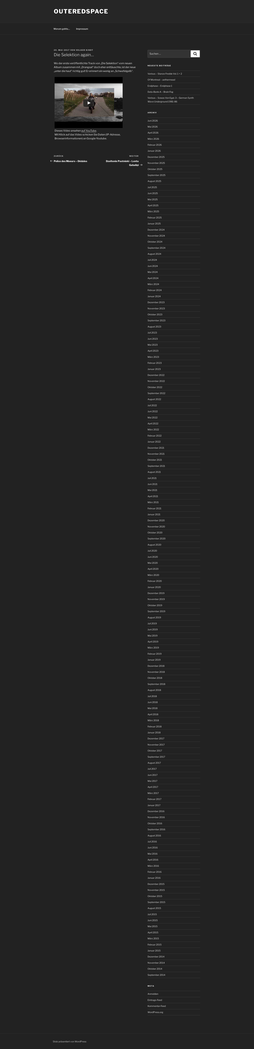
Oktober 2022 (155, 387)
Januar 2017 (154, 805)
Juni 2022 (153, 411)
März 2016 (153, 865)
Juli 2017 (152, 768)
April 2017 (153, 787)
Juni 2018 (153, 702)
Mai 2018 (152, 708)
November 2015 (156, 890)
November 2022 (156, 381)
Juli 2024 (152, 259)
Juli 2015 (152, 914)
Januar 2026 (154, 150)
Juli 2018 (152, 696)
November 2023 (156, 308)
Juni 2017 (152, 775)
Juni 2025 (153, 193)
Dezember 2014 (156, 956)
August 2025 (154, 181)
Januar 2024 (154, 296)
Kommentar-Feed (157, 1006)
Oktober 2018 (155, 677)
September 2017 (156, 756)
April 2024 (153, 278)
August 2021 (154, 472)
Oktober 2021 (155, 459)
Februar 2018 (155, 726)
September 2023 (156, 320)
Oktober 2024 (155, 241)
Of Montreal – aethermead (161, 79)
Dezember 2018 (156, 665)
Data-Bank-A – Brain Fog (160, 91)
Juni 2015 (153, 920)
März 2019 (153, 647)
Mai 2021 (152, 490)
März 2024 (153, 284)
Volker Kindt (84, 50)
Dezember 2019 (156, 593)
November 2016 (156, 817)
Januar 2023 (154, 369)
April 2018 (153, 714)
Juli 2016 (152, 841)
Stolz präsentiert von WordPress (69, 1041)
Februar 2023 (155, 362)
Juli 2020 (152, 550)
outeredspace (81, 11)
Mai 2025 (153, 199)
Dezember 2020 (156, 520)
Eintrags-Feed (155, 1000)
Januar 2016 (154, 877)
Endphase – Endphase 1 (160, 85)
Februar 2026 (155, 144)
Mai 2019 (152, 635)
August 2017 (154, 762)
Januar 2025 (154, 223)
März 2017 (153, 793)
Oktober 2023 (155, 314)
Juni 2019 (153, 629)
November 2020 (156, 526)
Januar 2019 (154, 659)
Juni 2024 (153, 266)
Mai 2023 (153, 344)
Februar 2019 (155, 653)
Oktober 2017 (155, 750)
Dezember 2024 (156, 229)
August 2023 (154, 326)
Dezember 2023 (156, 302)
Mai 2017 (152, 781)
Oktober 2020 (155, 532)
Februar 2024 (155, 290)
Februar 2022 (155, 435)
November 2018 (156, 671)
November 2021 (156, 453)
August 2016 (154, 835)
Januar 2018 (154, 732)
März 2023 (153, 356)
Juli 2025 (152, 187)
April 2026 (153, 132)
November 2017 (156, 744)
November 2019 (156, 599)
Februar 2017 (154, 799)
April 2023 (153, 350)
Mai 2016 (152, 853)
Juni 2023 (153, 338)
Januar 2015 (154, 950)
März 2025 (153, 211)
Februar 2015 (155, 944)
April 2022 (153, 423)
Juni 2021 (152, 484)
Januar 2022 (154, 441)
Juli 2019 (152, 623)
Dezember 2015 (156, 884)
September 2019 (156, 611)
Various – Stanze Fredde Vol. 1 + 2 (165, 73)
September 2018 (156, 684)
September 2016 (156, 829)
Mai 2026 (153, 126)
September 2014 (156, 974)
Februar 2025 (155, 217)
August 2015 (154, 908)
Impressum (82, 28)
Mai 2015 (152, 926)
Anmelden (153, 993)
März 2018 (153, 720)
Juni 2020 (153, 556)
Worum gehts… (61, 28)
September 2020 (157, 538)
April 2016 (153, 859)
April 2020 (153, 568)
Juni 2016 (153, 847)
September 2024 (156, 247)
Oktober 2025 (155, 169)
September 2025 (156, 175)
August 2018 (154, 690)
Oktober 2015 (155, 896)
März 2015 (153, 938)
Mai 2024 (153, 272)
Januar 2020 (154, 587)
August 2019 (154, 617)
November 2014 (156, 962)
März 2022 (153, 429)
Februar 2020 (155, 581)
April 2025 (153, 205)
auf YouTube (88, 130)
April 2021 (153, 496)
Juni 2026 (153, 120)
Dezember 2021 (156, 447)
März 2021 (153, 502)
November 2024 (156, 235)
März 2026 (153, 138)
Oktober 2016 (155, 823)
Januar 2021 (154, 514)
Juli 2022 (152, 405)
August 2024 (154, 253)
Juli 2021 (152, 478)
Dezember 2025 (156, 157)
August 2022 (154, 399)
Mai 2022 (152, 417)
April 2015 (153, 932)
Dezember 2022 (156, 375)
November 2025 (156, 163)
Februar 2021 (154, 508)
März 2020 (153, 575)
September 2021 (156, 466)
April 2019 (153, 641)
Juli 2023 (152, 332)
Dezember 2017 (156, 738)
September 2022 (156, 393)
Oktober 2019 (155, 605)
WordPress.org (155, 1012)
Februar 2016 (155, 871)
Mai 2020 (153, 562)
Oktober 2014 (155, 968)
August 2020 (154, 544)
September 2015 (156, 902)
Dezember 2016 (156, 811)
